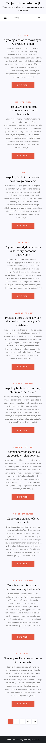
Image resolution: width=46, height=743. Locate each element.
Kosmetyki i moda (23, 102)
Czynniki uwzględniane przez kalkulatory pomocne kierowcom (23, 250)
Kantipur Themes (33, 739)
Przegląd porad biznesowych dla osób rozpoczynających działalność (23, 321)
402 (29, 721)
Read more (23, 85)
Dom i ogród (23, 35)
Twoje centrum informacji (23, 3)
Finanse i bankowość (23, 514)
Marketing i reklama (23, 313)
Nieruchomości (22, 654)
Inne (23, 172)
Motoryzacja (23, 242)
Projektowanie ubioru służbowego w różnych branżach (23, 110)
